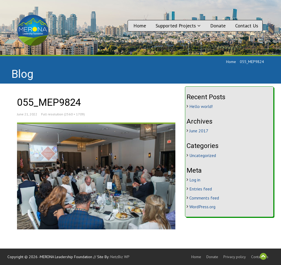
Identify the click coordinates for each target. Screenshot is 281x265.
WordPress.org (202, 206)
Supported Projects (178, 25)
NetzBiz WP (120, 256)
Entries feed (200, 189)
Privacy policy (234, 256)
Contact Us (246, 25)
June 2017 (198, 130)
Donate (218, 25)
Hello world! (201, 106)
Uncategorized (202, 155)
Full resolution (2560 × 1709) (63, 114)
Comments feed (204, 198)
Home (139, 25)
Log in (194, 180)
